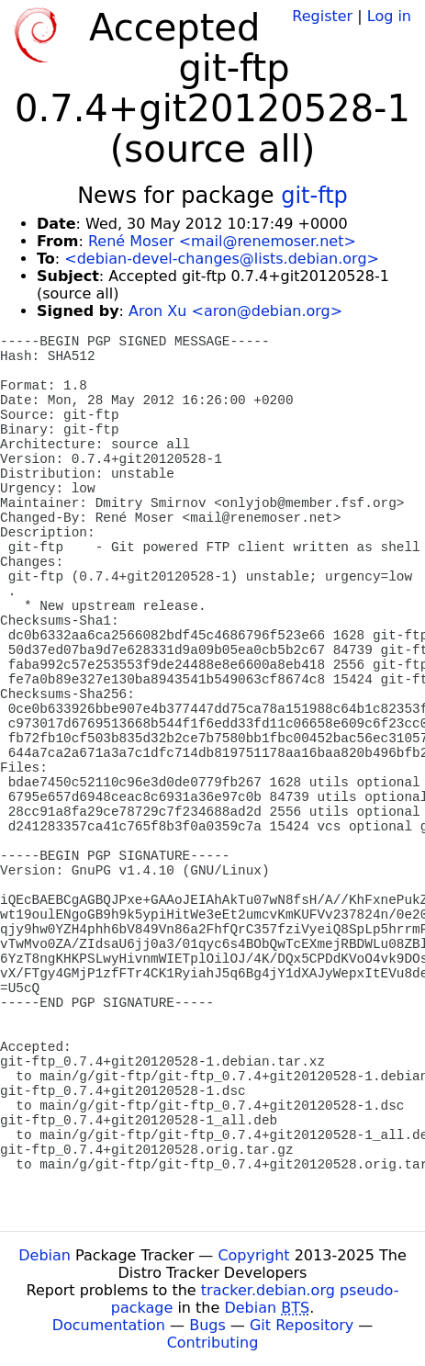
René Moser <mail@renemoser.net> (222, 241)
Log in (389, 16)
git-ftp (314, 196)
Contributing (213, 1342)
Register (322, 16)
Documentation (108, 1325)
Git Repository (301, 1325)
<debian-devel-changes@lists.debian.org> (221, 258)
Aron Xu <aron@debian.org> (235, 311)
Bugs (207, 1325)
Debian (44, 1255)
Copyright (253, 1255)
